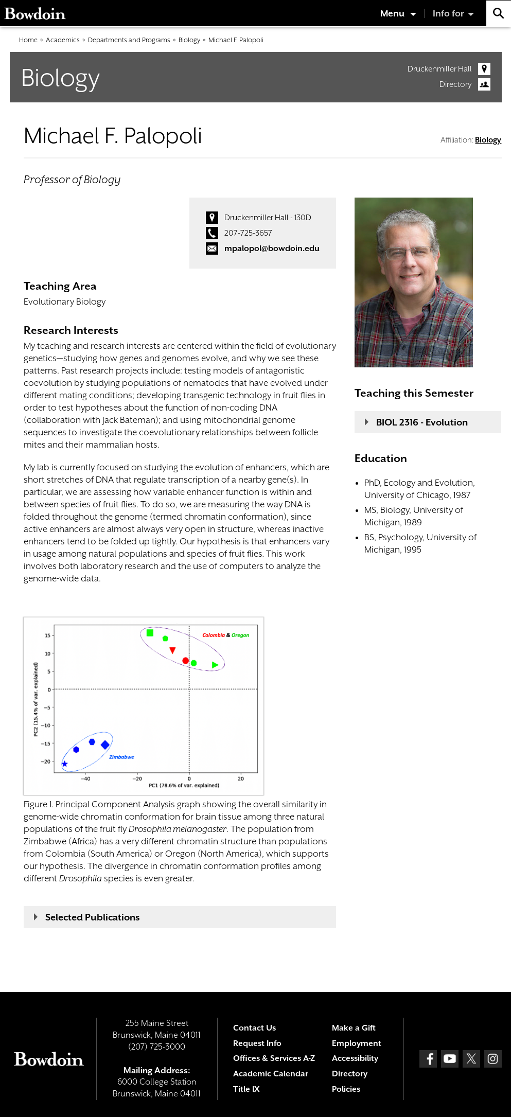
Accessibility (355, 1058)
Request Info (257, 1043)
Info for (448, 13)
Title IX (246, 1089)
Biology (189, 40)
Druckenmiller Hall (440, 69)
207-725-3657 (248, 233)
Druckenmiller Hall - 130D (267, 217)
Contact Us (254, 1028)
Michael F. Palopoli (235, 40)
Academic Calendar (270, 1073)
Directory (455, 84)
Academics (63, 40)
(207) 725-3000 (156, 1047)
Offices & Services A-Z (274, 1058)
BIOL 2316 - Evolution (422, 422)
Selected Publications (92, 917)
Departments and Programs (129, 40)
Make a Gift (354, 1028)
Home (28, 40)
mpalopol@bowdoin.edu (272, 248)
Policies (346, 1089)
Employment (356, 1043)
